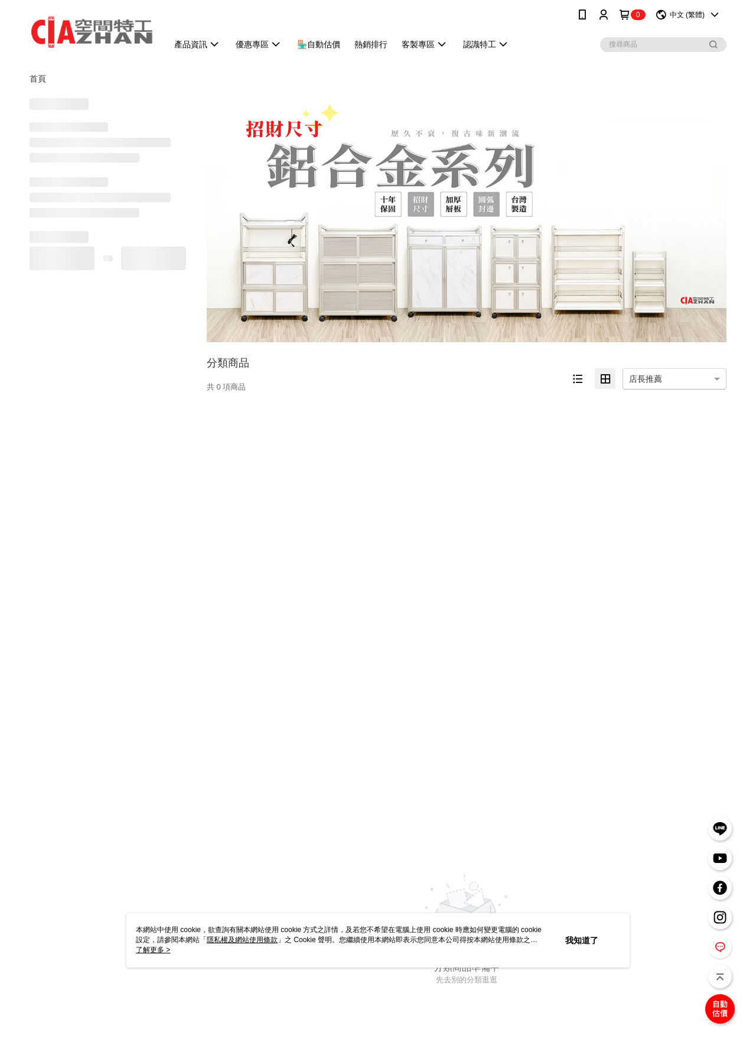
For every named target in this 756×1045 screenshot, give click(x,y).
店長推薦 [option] (645, 379)
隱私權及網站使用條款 (242, 940)
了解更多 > (153, 950)
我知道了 (581, 940)
